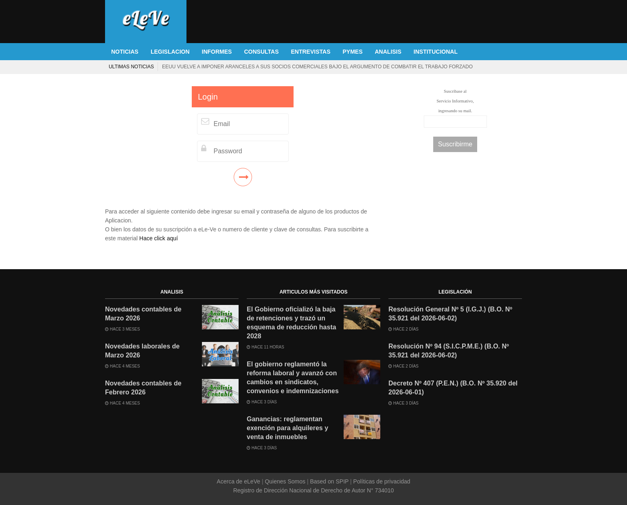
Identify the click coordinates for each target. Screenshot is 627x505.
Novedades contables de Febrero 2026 (143, 388)
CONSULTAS (261, 51)
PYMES (352, 51)
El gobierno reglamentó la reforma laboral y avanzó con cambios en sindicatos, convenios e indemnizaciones (293, 377)
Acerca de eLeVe (239, 481)
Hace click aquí (158, 238)
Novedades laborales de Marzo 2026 (142, 351)
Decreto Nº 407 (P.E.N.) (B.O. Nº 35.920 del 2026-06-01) (452, 388)
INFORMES (217, 51)
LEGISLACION (170, 51)
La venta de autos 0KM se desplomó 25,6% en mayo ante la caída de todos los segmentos (205, 67)
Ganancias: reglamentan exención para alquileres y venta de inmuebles (287, 428)
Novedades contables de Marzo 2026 (143, 314)
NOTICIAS (124, 51)
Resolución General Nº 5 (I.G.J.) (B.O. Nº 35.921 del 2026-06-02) (450, 314)
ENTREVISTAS (311, 51)
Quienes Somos (285, 481)
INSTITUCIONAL (436, 51)
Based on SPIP (329, 481)
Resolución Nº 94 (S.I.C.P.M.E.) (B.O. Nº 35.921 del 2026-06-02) (448, 351)
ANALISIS (388, 51)
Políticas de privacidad (381, 481)
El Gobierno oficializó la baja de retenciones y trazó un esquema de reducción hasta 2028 (291, 323)
